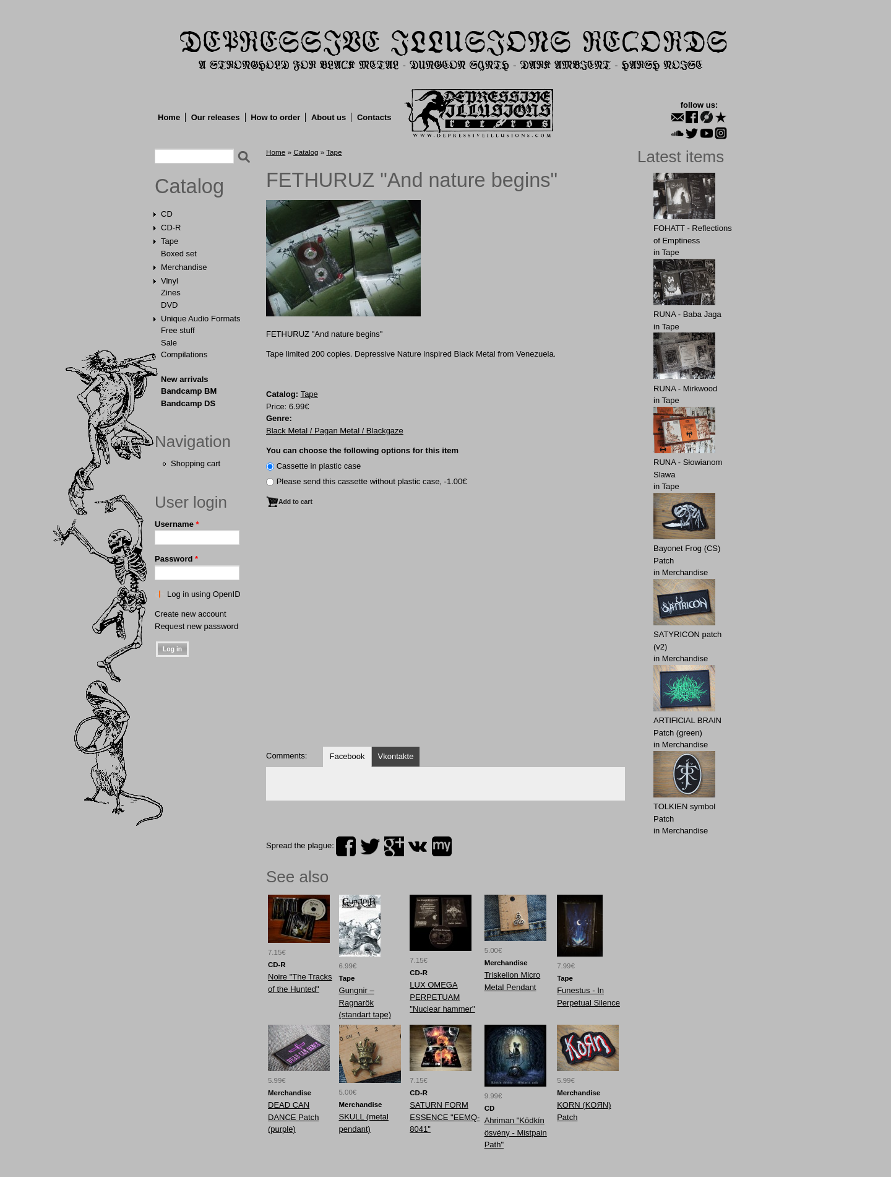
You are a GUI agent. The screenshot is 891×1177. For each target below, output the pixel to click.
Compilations (184, 354)
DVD (169, 305)
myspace (442, 846)
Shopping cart (195, 463)
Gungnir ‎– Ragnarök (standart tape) (365, 1002)
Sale (169, 342)
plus (394, 846)
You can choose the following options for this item (362, 450)
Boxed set (179, 253)
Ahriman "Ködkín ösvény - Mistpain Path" (515, 1132)
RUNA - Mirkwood (685, 388)
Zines (171, 292)
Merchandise (184, 267)
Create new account (190, 614)
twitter (370, 846)
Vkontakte (396, 756)
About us (328, 117)
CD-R (171, 227)
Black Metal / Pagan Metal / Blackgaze (334, 430)
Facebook (346, 756)
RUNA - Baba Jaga (687, 314)
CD (167, 214)
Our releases (215, 117)
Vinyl (169, 280)
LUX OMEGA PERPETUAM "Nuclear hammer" (442, 997)
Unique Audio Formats (201, 318)
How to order (275, 117)
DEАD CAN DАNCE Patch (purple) (293, 1117)
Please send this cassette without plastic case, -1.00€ (372, 481)
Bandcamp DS (188, 403)
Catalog (189, 186)
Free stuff (178, 330)
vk (418, 846)
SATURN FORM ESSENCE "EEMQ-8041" (445, 1117)
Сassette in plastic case (319, 466)
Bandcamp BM (189, 391)
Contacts (374, 117)
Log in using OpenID (204, 594)
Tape (169, 241)
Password (176, 558)
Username (177, 524)
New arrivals (185, 379)
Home (169, 117)
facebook (346, 846)
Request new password (196, 626)
